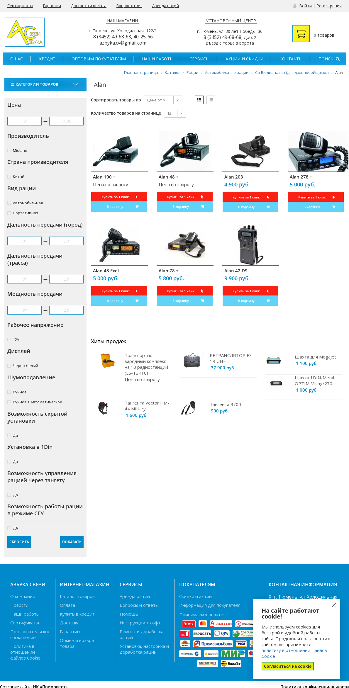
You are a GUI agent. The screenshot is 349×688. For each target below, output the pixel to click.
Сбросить (19, 541)
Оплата (67, 605)
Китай (15, 176)
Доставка (69, 623)
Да (12, 435)
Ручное (17, 391)
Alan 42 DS (235, 270)
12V (13, 339)
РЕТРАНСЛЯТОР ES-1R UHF (231, 358)
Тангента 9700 (225, 404)
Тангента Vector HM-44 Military (147, 406)
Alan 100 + (104, 176)
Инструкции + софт (140, 623)
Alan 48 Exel (106, 270)
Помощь (129, 614)
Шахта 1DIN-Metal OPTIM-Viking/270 (314, 380)
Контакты (290, 59)
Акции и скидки (244, 59)
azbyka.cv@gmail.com (122, 43)
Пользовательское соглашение (30, 634)
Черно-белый (22, 365)
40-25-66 (143, 36)
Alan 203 (233, 176)
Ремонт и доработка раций (141, 634)
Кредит (47, 59)
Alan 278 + (301, 176)
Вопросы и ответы (139, 605)
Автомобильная (25, 202)
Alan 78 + (169, 270)
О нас (16, 59)
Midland (17, 150)
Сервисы (199, 59)
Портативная (22, 212)
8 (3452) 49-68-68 (112, 36)
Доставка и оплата (88, 5)
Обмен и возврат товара (78, 643)
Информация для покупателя (209, 605)
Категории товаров (35, 84)
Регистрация (329, 6)
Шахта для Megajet (315, 357)
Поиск (329, 59)
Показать (72, 541)
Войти (305, 6)
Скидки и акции (195, 596)
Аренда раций (165, 5)
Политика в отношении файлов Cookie (25, 652)
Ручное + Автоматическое (34, 401)
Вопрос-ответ (129, 5)
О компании (22, 596)
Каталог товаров (77, 596)
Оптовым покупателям (99, 59)
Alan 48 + (169, 176)
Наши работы (157, 59)
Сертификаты (20, 5)
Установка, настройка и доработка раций (144, 649)
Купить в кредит (77, 614)
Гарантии (52, 5)
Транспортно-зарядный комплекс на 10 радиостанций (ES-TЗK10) (146, 364)
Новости (19, 605)
